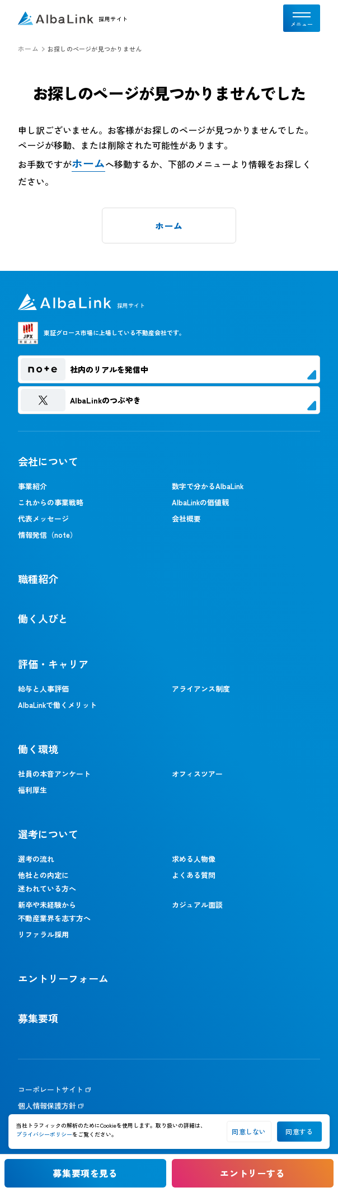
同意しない (249, 1131)
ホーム (28, 48)
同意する (299, 1131)
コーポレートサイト (50, 1089)
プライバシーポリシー (44, 1134)
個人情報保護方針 (47, 1105)
